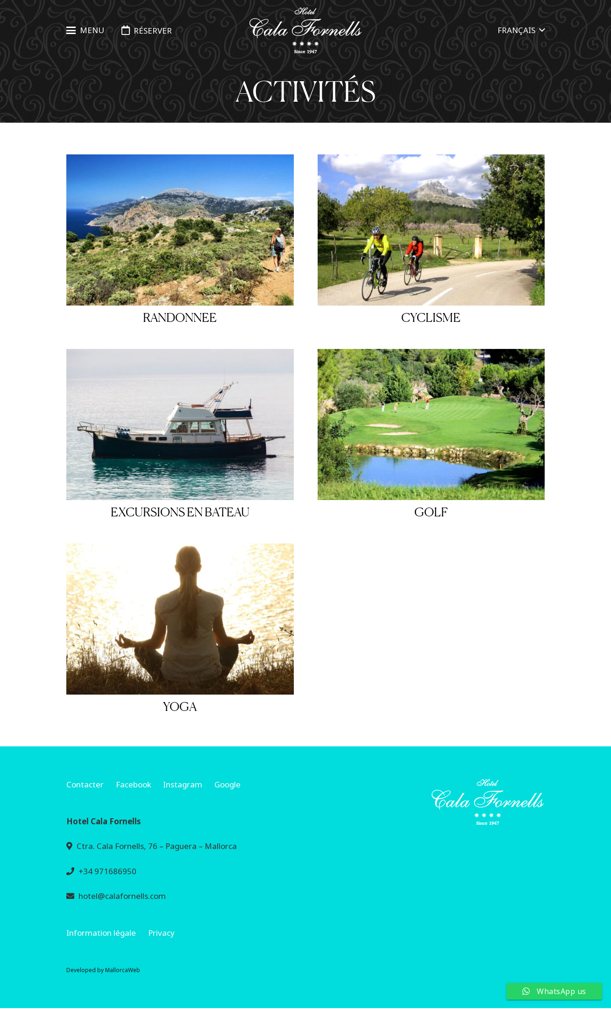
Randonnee (180, 317)
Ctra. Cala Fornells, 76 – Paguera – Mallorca (157, 846)
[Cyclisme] (431, 230)
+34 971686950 (107, 871)
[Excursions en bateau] (180, 424)
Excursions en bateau (180, 512)
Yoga (180, 706)
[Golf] (431, 424)
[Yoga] (180, 619)
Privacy (161, 932)
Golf (431, 512)
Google (227, 784)
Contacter (85, 784)
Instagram (182, 784)
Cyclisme (431, 317)
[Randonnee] (180, 230)
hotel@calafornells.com (122, 896)
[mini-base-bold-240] (431, 802)
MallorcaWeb (122, 970)
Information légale (101, 932)
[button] (85, 30)
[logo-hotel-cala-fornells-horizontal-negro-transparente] (305, 31)
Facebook (133, 784)
